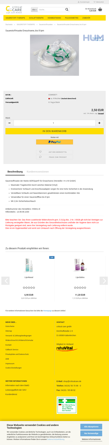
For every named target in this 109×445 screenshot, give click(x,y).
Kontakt (8, 345)
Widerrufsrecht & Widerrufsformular (19, 340)
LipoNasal (29, 277)
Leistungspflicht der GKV (15, 390)
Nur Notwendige (91, 433)
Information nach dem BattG (17, 385)
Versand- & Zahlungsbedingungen (18, 336)
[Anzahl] (54, 123)
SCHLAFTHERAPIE (36, 18)
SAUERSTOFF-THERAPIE (15, 18)
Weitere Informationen (91, 439)
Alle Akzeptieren (91, 427)
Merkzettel (99, 2)
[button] (9, 123)
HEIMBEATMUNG (54, 18)
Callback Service (11, 350)
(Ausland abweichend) (68, 98)
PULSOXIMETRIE (71, 18)
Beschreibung (15, 171)
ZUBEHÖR (86, 18)
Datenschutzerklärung (55, 439)
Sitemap (8, 331)
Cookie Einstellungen (13, 368)
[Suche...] (34, 9)
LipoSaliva (80, 277)
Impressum (9, 364)
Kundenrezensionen (38, 171)
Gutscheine (9, 326)
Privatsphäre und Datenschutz (17, 354)
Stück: (7, 118)
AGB (7, 359)
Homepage (47, 311)
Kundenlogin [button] (84, 2)
